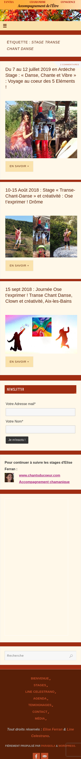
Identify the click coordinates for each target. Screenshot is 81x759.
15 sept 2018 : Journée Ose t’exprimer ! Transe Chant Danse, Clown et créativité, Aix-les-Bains (38, 295)
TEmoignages (39, 705)
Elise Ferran (53, 729)
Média (40, 718)
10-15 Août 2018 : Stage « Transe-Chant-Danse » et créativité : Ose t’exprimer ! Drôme (40, 195)
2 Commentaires (69, 64)
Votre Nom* (14, 421)
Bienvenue (40, 678)
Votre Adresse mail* (21, 404)
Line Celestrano (40, 691)
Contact (39, 711)
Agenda (40, 698)
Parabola (48, 745)
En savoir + (19, 166)
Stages (40, 685)
